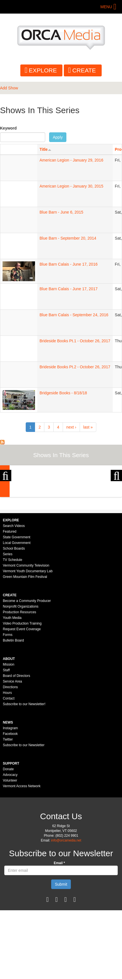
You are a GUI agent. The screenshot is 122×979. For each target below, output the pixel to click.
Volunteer (10, 849)
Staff (6, 739)
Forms (7, 703)
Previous (5, 497)
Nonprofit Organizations (20, 675)
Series (7, 623)
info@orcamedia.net (66, 909)
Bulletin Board (13, 709)
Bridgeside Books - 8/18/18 (63, 393)
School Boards (14, 617)
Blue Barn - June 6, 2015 (61, 212)
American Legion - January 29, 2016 (71, 160)
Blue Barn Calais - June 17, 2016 (68, 264)
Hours (7, 761)
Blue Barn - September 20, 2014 (68, 238)
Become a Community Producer (27, 670)
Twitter (8, 808)
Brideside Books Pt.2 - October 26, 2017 (75, 367)
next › (71, 427)
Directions (10, 756)
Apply (58, 137)
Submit (61, 953)
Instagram (10, 797)
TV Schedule (12, 629)
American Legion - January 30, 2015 (71, 186)
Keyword (8, 128)
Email (59, 932)
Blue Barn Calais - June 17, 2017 (68, 289)
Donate (8, 838)
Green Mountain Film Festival (25, 645)
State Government (16, 606)
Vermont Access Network (21, 855)
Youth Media (12, 686)
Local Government (16, 612)
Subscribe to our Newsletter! (24, 773)
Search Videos (14, 595)
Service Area (12, 750)
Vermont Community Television (26, 634)
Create (84, 70)
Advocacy (10, 843)
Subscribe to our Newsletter (23, 814)
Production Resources (19, 681)
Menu (106, 7)
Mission (8, 733)
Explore (43, 70)
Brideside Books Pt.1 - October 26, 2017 (75, 341)
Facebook (10, 802)
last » (88, 427)
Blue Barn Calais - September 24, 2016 (74, 315)
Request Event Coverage (22, 698)
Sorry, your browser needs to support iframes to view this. (19, 167)
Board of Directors (16, 744)
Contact (8, 767)
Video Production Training (22, 692)
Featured (9, 600)
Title (45, 149)
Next (116, 497)
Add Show (9, 88)
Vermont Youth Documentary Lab (28, 640)
